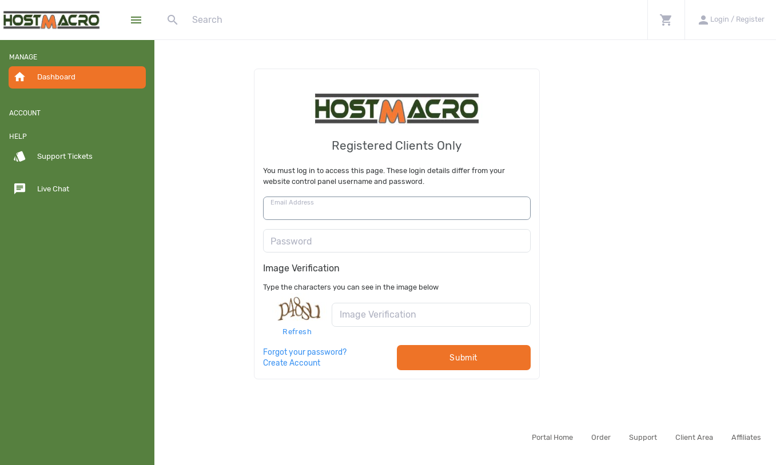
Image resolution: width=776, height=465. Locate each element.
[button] (666, 19)
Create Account (360, 362)
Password (359, 241)
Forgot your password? (373, 351)
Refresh (365, 331)
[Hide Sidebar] (136, 20)
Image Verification (370, 268)
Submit (532, 358)
